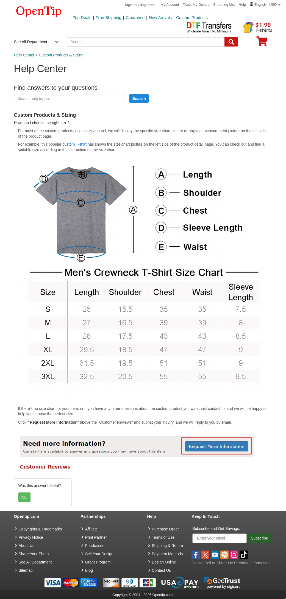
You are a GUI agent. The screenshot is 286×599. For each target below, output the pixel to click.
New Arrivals (160, 17)
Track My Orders (196, 4)
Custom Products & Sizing (61, 55)
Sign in (131, 5)
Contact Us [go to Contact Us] (161, 570)
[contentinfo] (39, 11)
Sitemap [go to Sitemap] (26, 570)
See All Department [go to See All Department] (35, 562)
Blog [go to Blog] (89, 570)
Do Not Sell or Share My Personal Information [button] (230, 563)
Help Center (24, 55)
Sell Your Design (99, 554)
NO (24, 497)
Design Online (164, 562)
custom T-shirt (74, 144)
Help (242, 4)
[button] (265, 4)
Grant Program (98, 562)
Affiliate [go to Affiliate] (91, 529)
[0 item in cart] (261, 43)
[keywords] (145, 42)
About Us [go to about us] (27, 545)
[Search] (231, 42)
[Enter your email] (219, 538)
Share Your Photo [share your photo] (34, 554)
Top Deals (82, 17)
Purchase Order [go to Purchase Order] (165, 529)
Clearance (135, 17)
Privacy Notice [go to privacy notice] (31, 537)
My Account (170, 4)
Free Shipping (108, 17)
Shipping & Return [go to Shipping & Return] (167, 545)
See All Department (30, 42)
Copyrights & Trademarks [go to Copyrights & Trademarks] (40, 529)
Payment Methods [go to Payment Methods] (167, 554)
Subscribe (259, 538)
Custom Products (192, 17)
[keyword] (69, 98)
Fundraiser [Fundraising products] (94, 545)
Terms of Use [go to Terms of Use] (163, 537)
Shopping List (224, 4)
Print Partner (96, 537)
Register (147, 5)
